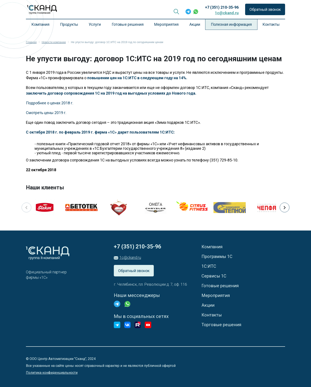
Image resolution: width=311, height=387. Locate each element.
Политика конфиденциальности (52, 373)
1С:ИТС (209, 266)
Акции (194, 24)
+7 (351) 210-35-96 (222, 7)
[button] (284, 207)
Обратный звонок (265, 9)
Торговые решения (221, 324)
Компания (40, 24)
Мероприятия (166, 24)
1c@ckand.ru (227, 13)
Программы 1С (217, 256)
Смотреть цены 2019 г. (46, 112)
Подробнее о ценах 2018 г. (49, 103)
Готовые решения (128, 24)
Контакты (271, 24)
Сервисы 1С (214, 276)
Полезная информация (231, 24)
